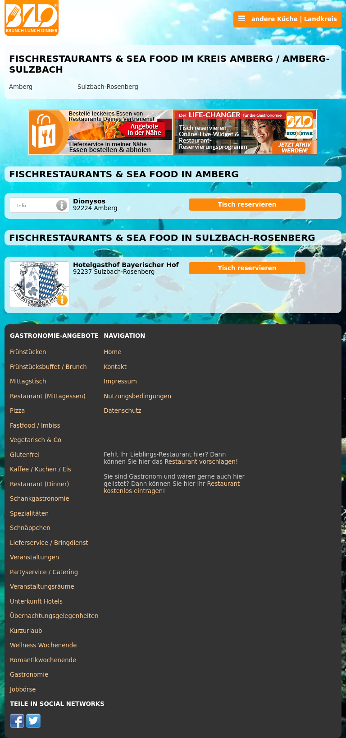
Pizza (17, 410)
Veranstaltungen (34, 557)
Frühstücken (28, 352)
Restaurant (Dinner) (39, 484)
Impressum (120, 381)
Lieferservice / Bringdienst (49, 543)
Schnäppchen (30, 528)
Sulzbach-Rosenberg (107, 86)
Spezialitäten (29, 513)
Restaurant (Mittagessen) (48, 396)
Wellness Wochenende (43, 645)
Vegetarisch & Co (35, 440)
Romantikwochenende (43, 660)
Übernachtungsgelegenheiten (54, 616)
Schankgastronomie (39, 498)
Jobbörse (23, 689)
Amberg (20, 86)
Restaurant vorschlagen (200, 461)
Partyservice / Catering (44, 572)
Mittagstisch (28, 381)
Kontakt (115, 367)
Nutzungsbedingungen (137, 396)
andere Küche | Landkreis (287, 19)
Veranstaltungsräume (42, 586)
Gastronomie (29, 674)
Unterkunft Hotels (36, 601)
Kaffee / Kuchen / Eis (40, 469)
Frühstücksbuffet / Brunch (48, 367)
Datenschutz (122, 410)
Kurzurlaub (26, 630)
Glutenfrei (25, 455)
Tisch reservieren (247, 204)
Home (112, 352)
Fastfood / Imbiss (35, 425)
